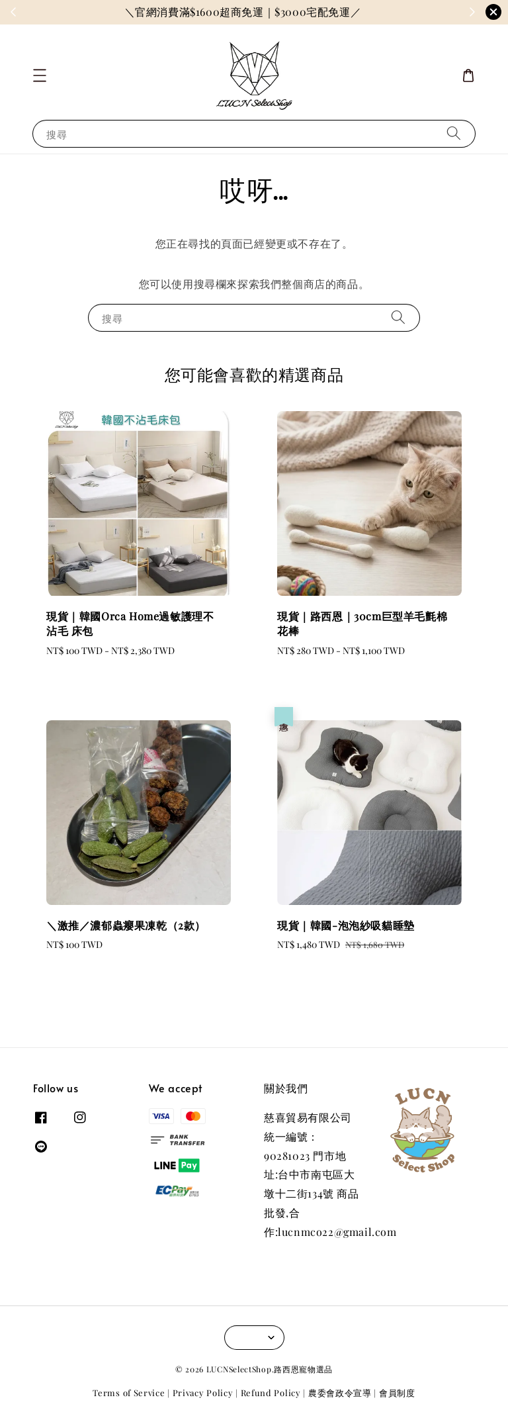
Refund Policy (271, 1392)
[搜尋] (454, 133)
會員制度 (397, 1392)
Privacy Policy (203, 1392)
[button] (39, 75)
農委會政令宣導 (340, 1392)
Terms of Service (129, 1392)
